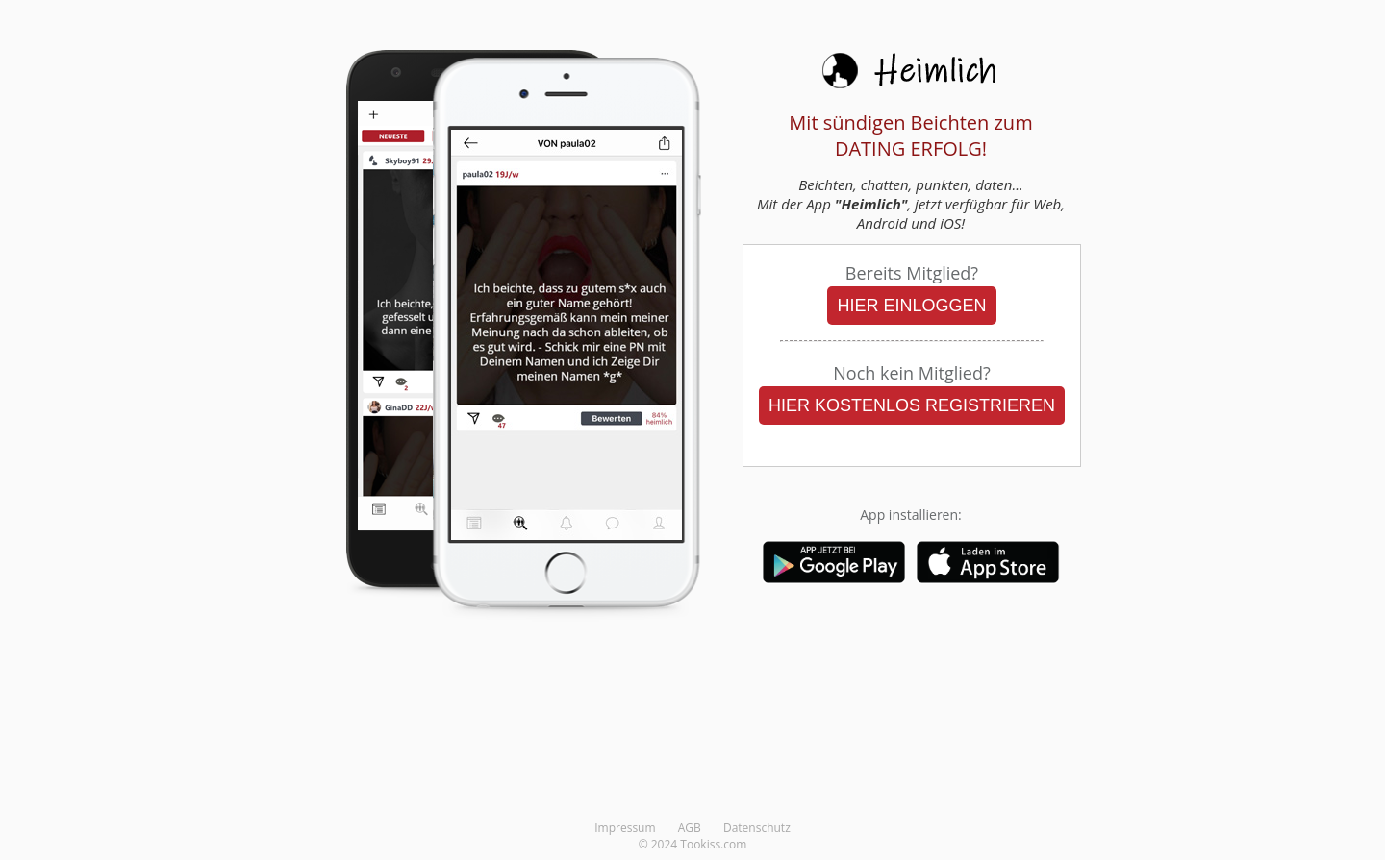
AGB (689, 828)
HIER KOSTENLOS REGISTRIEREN (911, 405)
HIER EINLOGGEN (911, 305)
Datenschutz (757, 828)
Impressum (624, 828)
